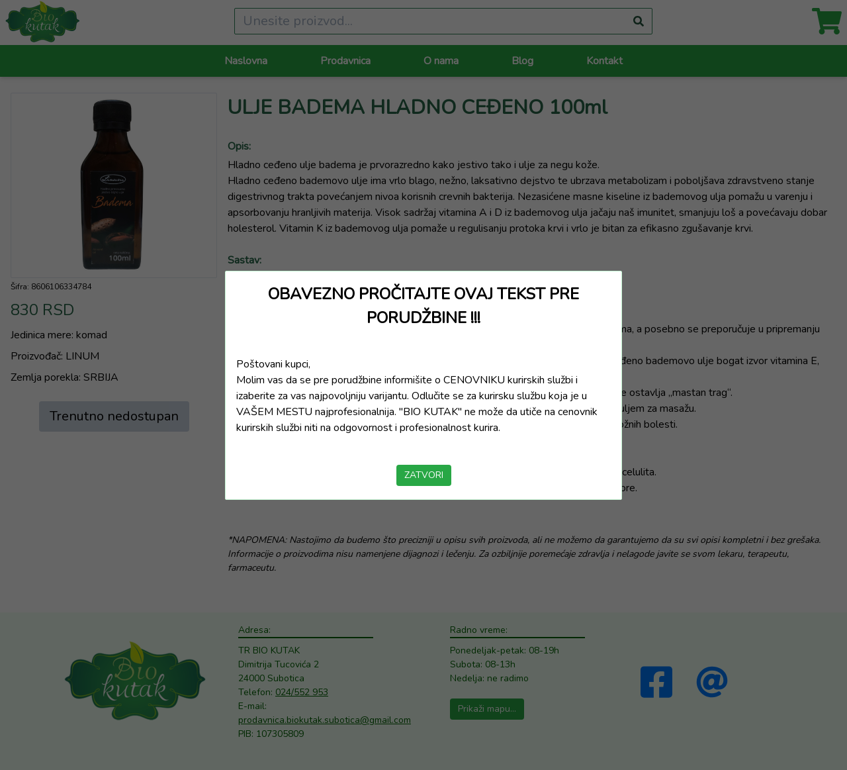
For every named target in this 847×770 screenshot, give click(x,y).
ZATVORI (423, 475)
